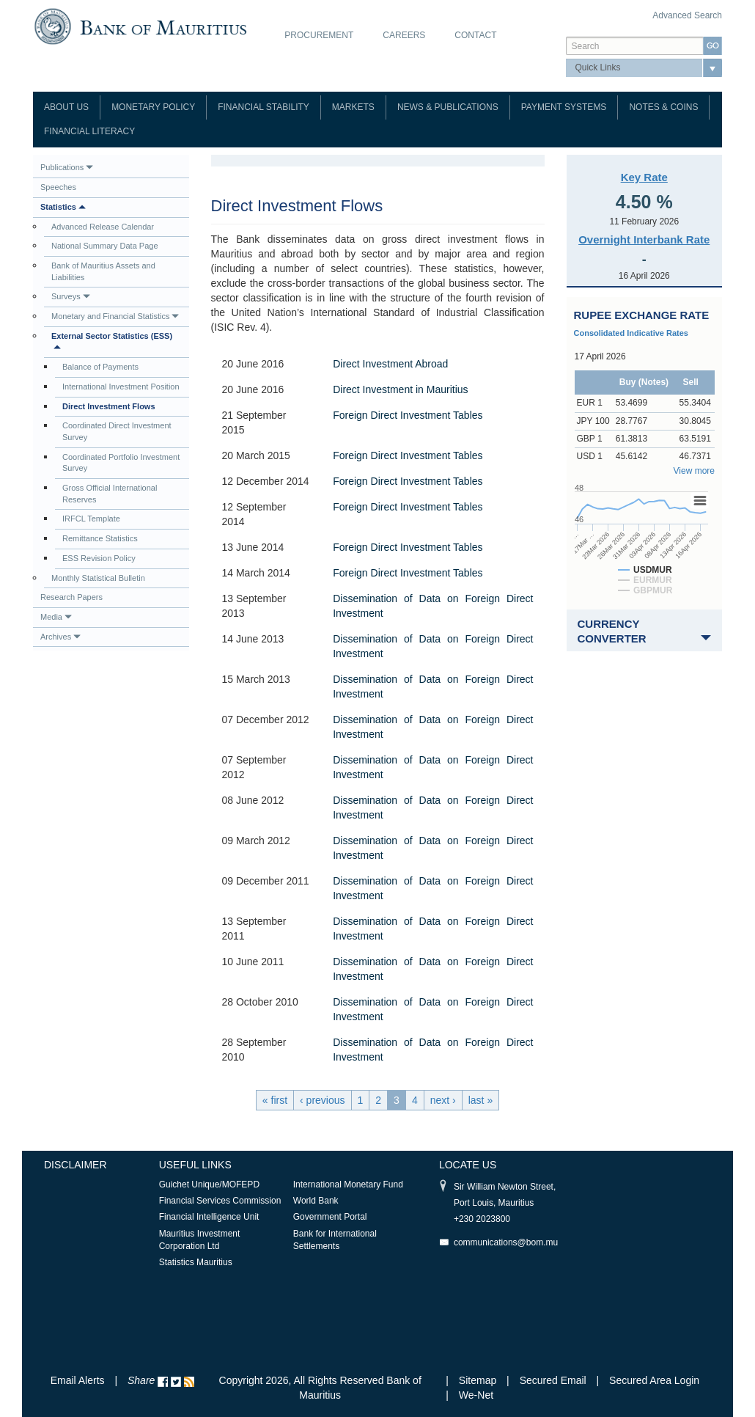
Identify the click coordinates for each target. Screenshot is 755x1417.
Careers (404, 35)
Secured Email (553, 1380)
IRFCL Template (91, 518)
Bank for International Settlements (335, 1240)
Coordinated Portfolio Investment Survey (121, 463)
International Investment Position (121, 386)
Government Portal (330, 1217)
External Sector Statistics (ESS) (111, 341)
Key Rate (644, 177)
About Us (66, 107)
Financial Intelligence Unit (209, 1217)
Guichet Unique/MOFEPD (209, 1184)
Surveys (70, 296)
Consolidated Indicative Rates (631, 333)
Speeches (58, 187)
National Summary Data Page (104, 245)
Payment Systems (564, 107)
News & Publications (447, 107)
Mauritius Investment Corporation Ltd (199, 1240)
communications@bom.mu (506, 1242)
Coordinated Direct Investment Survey (117, 431)
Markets (353, 107)
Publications (66, 167)
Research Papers (71, 597)
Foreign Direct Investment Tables (407, 415)
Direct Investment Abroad (390, 364)
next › (443, 1100)
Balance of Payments (100, 366)
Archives (60, 636)
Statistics (63, 206)
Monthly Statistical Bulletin (98, 578)
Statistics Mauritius (195, 1262)
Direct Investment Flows (108, 406)
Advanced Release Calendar (102, 226)
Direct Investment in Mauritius (400, 389)
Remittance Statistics (100, 538)
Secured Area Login (654, 1380)
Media (56, 616)
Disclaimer (75, 1165)
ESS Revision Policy (99, 558)
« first (274, 1100)
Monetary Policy (153, 107)
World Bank (316, 1201)
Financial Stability (263, 107)
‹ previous (322, 1100)
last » (480, 1100)
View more (694, 471)
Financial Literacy (89, 131)
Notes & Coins (663, 107)
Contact (475, 35)
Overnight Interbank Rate (644, 239)
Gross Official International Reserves (109, 493)
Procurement (318, 35)
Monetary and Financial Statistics (115, 316)
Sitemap (479, 1380)
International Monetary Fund (348, 1184)
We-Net (476, 1395)
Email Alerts (78, 1380)
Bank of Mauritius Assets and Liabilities (103, 271)
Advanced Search (687, 15)
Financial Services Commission (220, 1201)
